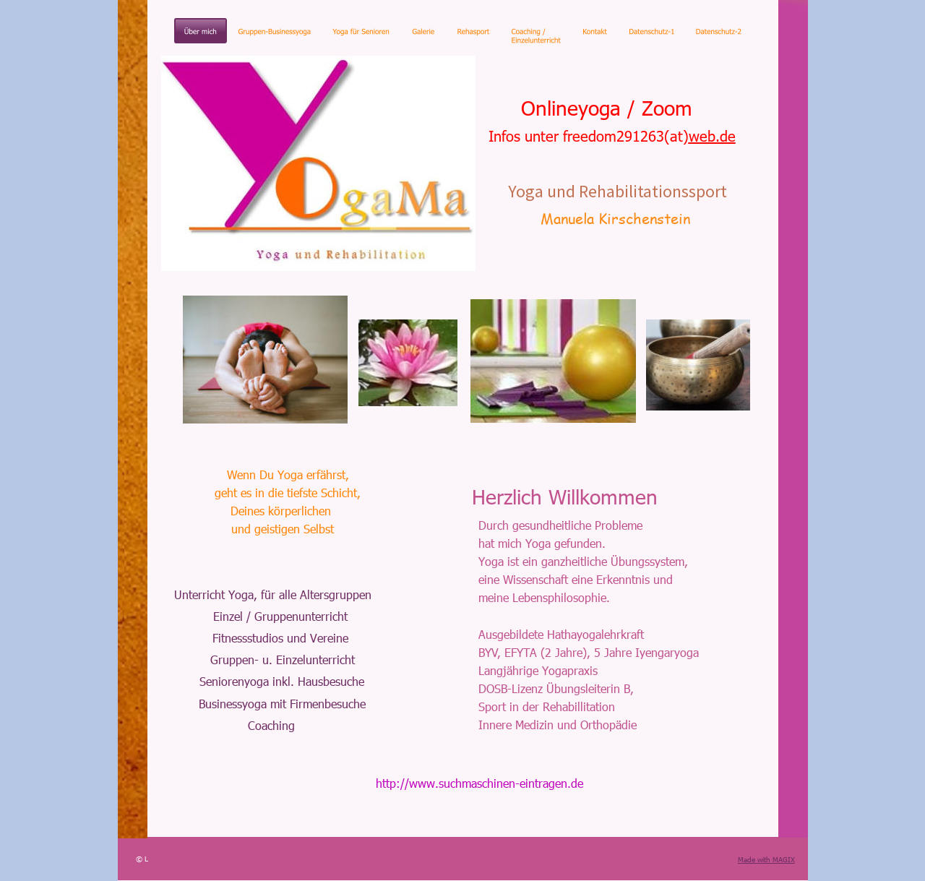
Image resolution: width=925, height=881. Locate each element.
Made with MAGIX (766, 859)
